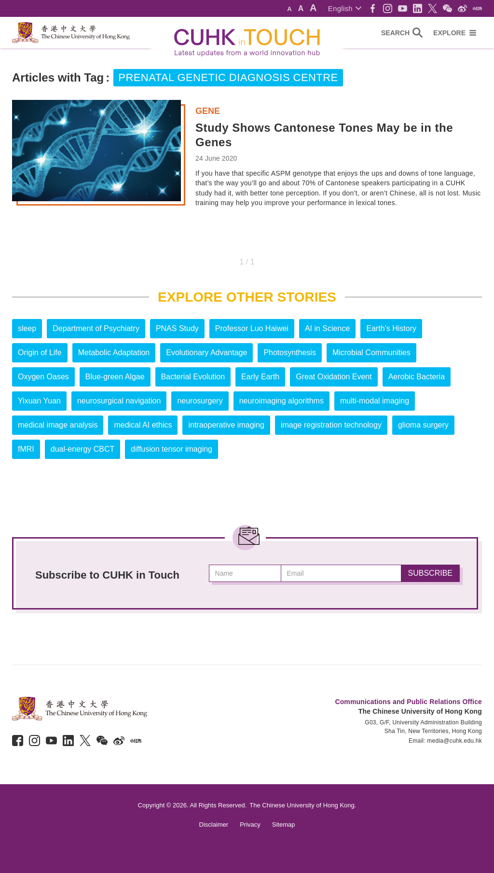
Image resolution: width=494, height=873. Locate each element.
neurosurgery (199, 401)
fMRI (26, 449)
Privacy (250, 824)
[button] (344, 8)
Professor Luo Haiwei (251, 328)
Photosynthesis (289, 352)
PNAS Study (177, 328)
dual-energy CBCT (83, 449)
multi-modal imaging (374, 401)
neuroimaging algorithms (281, 401)
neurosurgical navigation (119, 401)
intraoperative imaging (226, 425)
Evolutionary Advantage (206, 352)
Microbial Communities (371, 352)
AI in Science (327, 328)
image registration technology (331, 425)
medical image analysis (57, 425)
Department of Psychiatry (96, 328)
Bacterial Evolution (193, 377)
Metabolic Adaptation (114, 352)
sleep (27, 328)
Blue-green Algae (115, 377)
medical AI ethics (143, 425)
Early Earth (260, 377)
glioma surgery (423, 425)
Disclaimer (214, 824)
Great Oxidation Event (333, 377)
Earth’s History (391, 328)
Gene (207, 111)
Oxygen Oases (43, 377)
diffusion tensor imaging (171, 449)
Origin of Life (40, 352)
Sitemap (283, 824)
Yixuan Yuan (39, 401)
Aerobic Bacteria (416, 377)
